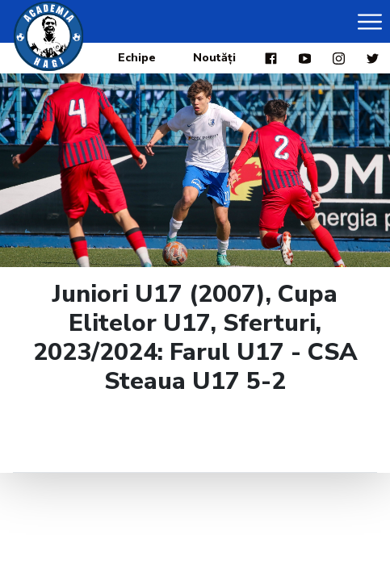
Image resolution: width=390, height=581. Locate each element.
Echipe (137, 57)
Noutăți (214, 57)
